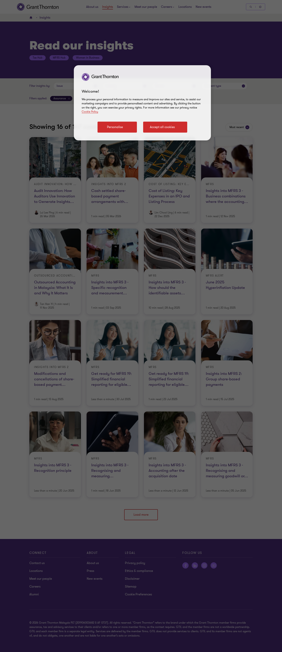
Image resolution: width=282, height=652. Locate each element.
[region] (142, 102)
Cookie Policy (90, 112)
